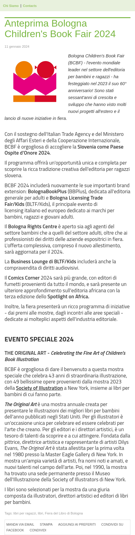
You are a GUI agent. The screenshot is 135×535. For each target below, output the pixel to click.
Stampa (46, 524)
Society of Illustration (39, 388)
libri (40, 513)
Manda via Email (20, 524)
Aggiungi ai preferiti (77, 524)
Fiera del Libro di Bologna (64, 513)
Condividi (38, 530)
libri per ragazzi (24, 513)
